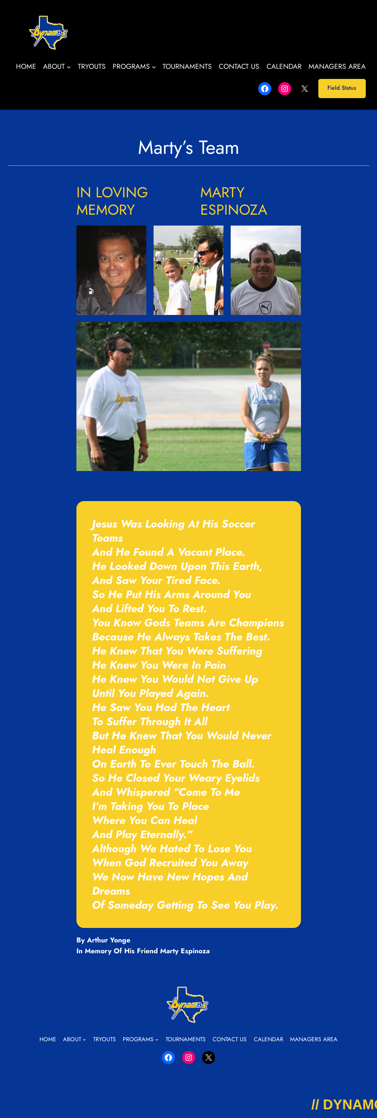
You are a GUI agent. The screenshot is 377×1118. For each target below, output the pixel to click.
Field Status (341, 88)
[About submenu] (69, 66)
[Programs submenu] (154, 66)
